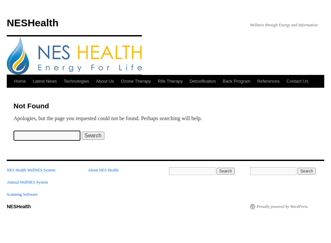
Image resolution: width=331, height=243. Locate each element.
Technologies (76, 81)
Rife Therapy (170, 81)
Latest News (45, 81)
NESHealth (32, 22)
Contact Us (297, 81)
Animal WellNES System (27, 182)
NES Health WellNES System (31, 170)
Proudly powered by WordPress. (283, 206)
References (268, 81)
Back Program (236, 81)
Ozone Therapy (136, 81)
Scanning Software (22, 194)
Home (20, 81)
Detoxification (202, 81)
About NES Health (103, 170)
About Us (105, 81)
